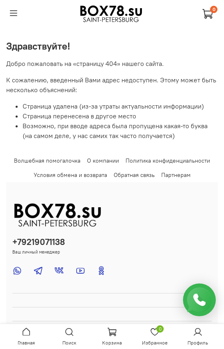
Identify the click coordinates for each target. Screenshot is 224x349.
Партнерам (176, 175)
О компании (103, 160)
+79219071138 (38, 241)
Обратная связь (134, 175)
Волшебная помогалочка (47, 160)
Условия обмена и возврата (70, 175)
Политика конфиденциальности (168, 160)
